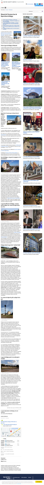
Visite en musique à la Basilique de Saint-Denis (31, 229)
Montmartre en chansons (27, 59)
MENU (2, 7)
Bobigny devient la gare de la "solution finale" (11, 25)
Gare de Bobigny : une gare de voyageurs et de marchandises (11, 21)
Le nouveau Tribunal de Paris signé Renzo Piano (31, 35)
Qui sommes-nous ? (16, 477)
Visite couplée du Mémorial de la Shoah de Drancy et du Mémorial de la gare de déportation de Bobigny (16, 64)
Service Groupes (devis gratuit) (11, 152)
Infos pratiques (24, 477)
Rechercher (31, 11)
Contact (29, 477)
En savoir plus (11, 483)
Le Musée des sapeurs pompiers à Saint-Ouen (31, 83)
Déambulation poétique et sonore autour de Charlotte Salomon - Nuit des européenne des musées (5, 64)
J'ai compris (38, 479)
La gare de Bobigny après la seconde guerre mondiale (11, 29)
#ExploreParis (3, 134)
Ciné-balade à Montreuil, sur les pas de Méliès (31, 156)
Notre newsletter (38, 5)
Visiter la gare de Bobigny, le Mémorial (10, 19)
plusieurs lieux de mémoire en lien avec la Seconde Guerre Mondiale (6, 34)
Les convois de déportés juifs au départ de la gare (11, 27)
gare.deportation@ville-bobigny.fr (10, 424)
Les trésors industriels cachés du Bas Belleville (31, 252)
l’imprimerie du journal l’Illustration (13, 198)
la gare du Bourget (17, 232)
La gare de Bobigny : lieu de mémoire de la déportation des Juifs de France (5, 83)
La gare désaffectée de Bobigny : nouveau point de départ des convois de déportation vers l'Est (11, 23)
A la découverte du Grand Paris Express (30, 205)
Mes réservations (30, 4)
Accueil (7, 9)
